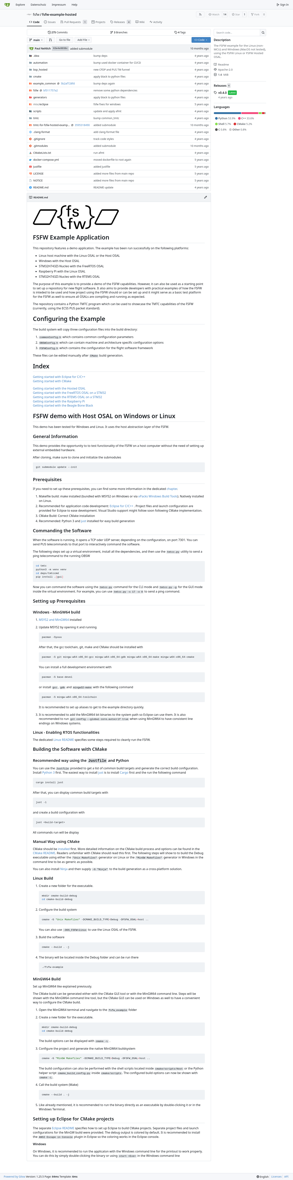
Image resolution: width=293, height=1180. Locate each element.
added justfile (101, 166)
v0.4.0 (222, 93)
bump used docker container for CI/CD (117, 62)
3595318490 (82, 125)
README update (103, 187)
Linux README (63, 740)
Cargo (124, 772)
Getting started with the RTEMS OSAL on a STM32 (67, 397)
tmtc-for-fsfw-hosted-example (51, 125)
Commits (58, 32)
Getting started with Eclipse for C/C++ (59, 377)
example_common (44, 83)
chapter (172, 489)
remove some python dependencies (115, 90)
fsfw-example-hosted (59, 14)
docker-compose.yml (46, 159)
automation (40, 62)
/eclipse (40, 104)
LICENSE (38, 173)
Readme (221, 64)
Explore (20, 4)
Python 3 (48, 772)
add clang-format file (106, 132)
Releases (220, 85)
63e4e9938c (60, 48)
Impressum (59, 4)
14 (224, 14)
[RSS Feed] (200, 14)
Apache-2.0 (223, 69)
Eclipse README (63, 1128)
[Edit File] (206, 197)
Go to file (64, 40)
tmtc (36, 118)
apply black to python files (109, 76)
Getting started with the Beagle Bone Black (63, 405)
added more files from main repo (113, 173)
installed (64, 849)
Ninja (63, 869)
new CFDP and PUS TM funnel (111, 69)
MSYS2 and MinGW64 (54, 620)
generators (40, 97)
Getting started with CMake (52, 381)
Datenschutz (38, 4)
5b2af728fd (68, 83)
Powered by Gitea (14, 1176)
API (286, 1176)
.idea (36, 55)
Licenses (276, 1176)
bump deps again (104, 83)
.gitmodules (40, 146)
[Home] (7, 4)
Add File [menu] (84, 40)
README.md (41, 187)
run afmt (98, 152)
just (83, 521)
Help (74, 4)
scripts (37, 111)
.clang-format (41, 132)
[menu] (263, 1177)
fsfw (36, 14)
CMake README (44, 853)
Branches (118, 32)
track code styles (103, 139)
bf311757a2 (50, 90)
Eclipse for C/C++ (121, 506)
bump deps (100, 55)
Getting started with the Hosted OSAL (59, 388)
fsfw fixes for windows (107, 104)
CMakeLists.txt (42, 152)
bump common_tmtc (106, 118)
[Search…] (263, 32)
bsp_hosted (40, 69)
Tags (180, 32)
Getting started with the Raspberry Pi (59, 401)
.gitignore (39, 139)
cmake (37, 76)
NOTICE (38, 180)
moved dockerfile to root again (112, 159)
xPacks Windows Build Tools (157, 496)
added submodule (81, 48)
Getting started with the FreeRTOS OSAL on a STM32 (69, 393)
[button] (50, 40)
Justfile (37, 166)
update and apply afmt (107, 111)
